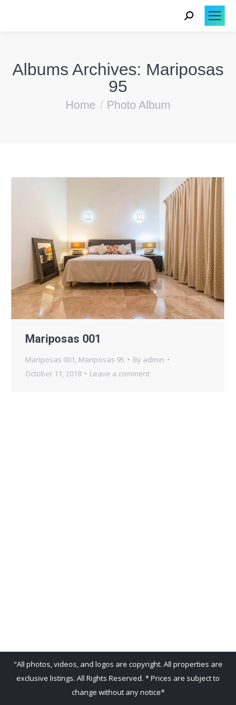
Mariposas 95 (101, 359)
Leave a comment (120, 373)
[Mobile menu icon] (215, 16)
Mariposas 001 (63, 338)
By (148, 359)
